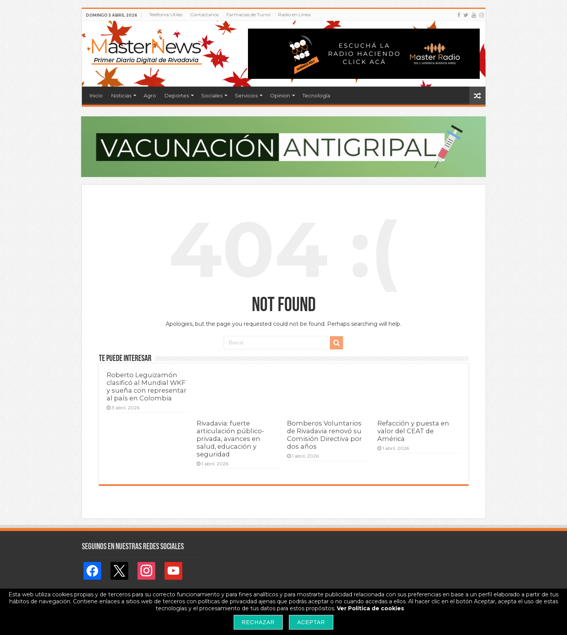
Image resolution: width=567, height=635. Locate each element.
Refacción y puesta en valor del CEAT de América (413, 431)
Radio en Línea (294, 14)
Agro (150, 95)
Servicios (246, 95)
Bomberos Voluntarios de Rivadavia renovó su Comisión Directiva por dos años (324, 434)
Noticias (121, 95)
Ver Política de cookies (370, 608)
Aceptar (311, 622)
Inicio (96, 95)
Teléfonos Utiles (165, 14)
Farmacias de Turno (248, 14)
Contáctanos (204, 14)
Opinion (280, 95)
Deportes (177, 95)
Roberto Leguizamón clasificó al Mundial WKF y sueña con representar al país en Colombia (147, 386)
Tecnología (316, 95)
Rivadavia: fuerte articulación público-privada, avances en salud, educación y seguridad (230, 438)
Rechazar (258, 622)
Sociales (211, 95)
